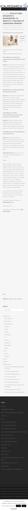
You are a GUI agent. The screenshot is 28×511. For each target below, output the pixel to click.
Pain (5, 351)
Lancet (10, 29)
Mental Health (7, 345)
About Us (5, 359)
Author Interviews (17, 25)
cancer (15, 299)
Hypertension (7, 342)
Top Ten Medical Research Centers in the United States (12, 458)
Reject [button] (24, 505)
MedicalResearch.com (8, 202)
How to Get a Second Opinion (11, 382)
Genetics (6, 332)
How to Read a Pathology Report (12, 374)
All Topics (6, 356)
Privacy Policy (4, 454)
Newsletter (3, 448)
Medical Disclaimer (5, 444)
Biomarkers (5, 27)
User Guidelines (5, 466)
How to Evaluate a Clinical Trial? (12, 379)
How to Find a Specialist (10, 376)
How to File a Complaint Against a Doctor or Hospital (14, 431)
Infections (6, 340)
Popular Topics (6, 316)
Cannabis (6, 326)
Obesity (6, 348)
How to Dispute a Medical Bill (11, 371)
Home (2, 419)
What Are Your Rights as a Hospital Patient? (14, 392)
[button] (22, 8)
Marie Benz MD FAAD (18, 29)
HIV (5, 337)
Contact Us (5, 361)
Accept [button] (18, 505)
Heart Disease (7, 334)
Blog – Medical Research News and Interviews (12, 412)
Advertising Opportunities (7, 409)
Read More (14, 508)
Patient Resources (7, 364)
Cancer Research (13, 27)
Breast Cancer (7, 321)
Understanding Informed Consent (12, 389)
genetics (20, 299)
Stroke (5, 353)
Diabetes (6, 329)
